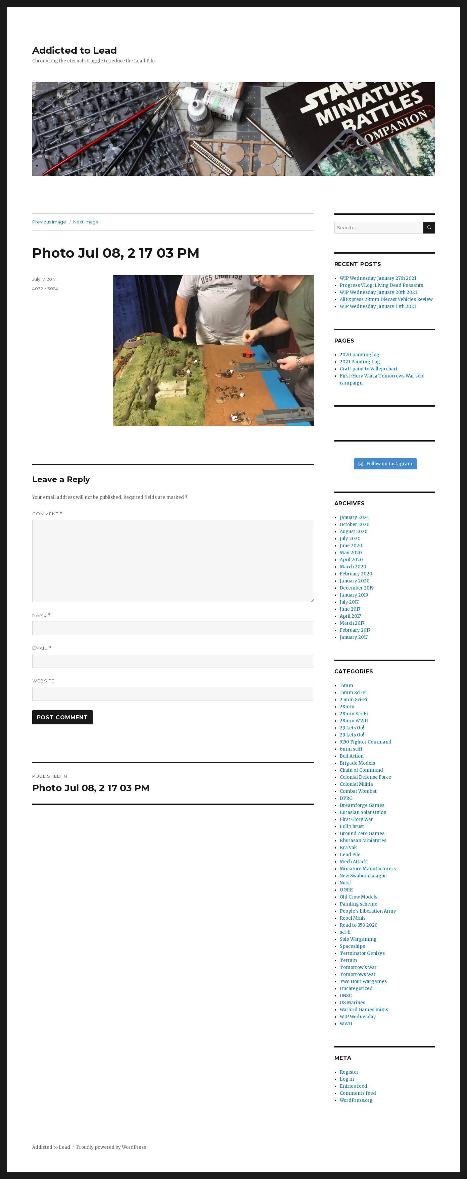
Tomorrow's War (358, 967)
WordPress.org (356, 1100)
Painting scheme (358, 904)
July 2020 (350, 539)
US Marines (352, 1003)
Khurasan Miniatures (363, 840)
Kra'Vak (348, 848)
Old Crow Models (358, 897)
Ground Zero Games (362, 833)
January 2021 (354, 517)
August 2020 (354, 531)
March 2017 (352, 623)
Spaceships (352, 946)
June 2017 (350, 609)
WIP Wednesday (358, 1017)
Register (349, 1072)
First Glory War (356, 819)
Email (41, 648)
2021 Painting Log (360, 362)
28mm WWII (354, 721)
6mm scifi (351, 749)
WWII (346, 1024)
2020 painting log (359, 355)
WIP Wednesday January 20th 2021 (378, 292)
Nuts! (345, 883)
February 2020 (356, 574)
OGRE (346, 890)
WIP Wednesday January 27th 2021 (378, 278)
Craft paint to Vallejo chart (369, 369)
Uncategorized (356, 988)
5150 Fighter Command (365, 742)
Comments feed (358, 1093)
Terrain (348, 960)
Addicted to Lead (74, 50)
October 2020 (355, 524)
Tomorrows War (358, 974)
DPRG (346, 798)
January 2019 (354, 595)
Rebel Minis (353, 918)
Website (43, 680)
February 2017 (355, 630)
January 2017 (354, 637)
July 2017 (349, 602)
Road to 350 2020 (359, 925)
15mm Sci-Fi (353, 693)
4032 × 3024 (45, 288)
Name (41, 615)
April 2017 (350, 616)
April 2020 (351, 560)
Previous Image (49, 221)
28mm (347, 707)
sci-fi (345, 932)
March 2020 (353, 567)
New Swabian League (363, 876)
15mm (346, 685)
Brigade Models (357, 763)
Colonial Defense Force (365, 777)
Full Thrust (352, 826)
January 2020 (355, 581)
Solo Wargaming (358, 939)
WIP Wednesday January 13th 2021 (378, 306)
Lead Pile (350, 855)
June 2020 (351, 546)
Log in (347, 1079)
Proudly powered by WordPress (111, 1147)
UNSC (346, 995)
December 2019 (357, 588)
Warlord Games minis (364, 1010)
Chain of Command (361, 770)
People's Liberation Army (368, 911)
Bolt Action (352, 756)
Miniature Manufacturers (368, 869)
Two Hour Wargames (363, 981)
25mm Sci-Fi (353, 700)
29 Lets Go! (352, 728)
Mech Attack (353, 862)
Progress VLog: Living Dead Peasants (381, 285)
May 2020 (351, 553)
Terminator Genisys (362, 953)
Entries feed (353, 1086)
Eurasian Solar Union (363, 812)
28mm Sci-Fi (354, 714)
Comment (47, 514)
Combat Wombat (358, 791)
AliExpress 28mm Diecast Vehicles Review (386, 299)
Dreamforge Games (362, 805)
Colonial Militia (356, 784)
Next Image (86, 221)
